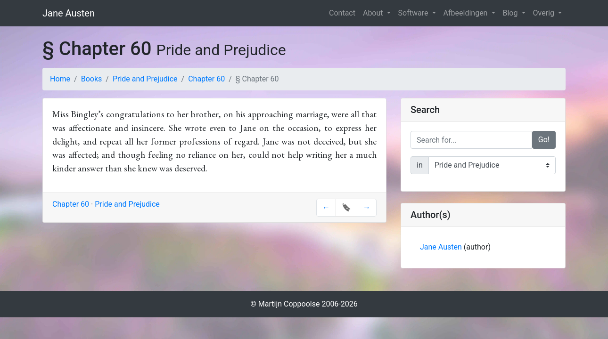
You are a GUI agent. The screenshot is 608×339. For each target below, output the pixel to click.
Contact (342, 12)
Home (60, 78)
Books (91, 78)
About (374, 12)
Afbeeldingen (467, 12)
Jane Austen (68, 13)
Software (414, 12)
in (420, 165)
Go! (544, 139)
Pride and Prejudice (145, 78)
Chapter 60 (206, 78)
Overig (544, 12)
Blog (511, 12)
